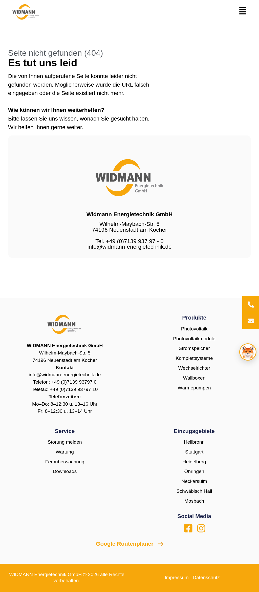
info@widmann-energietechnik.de (65, 374)
